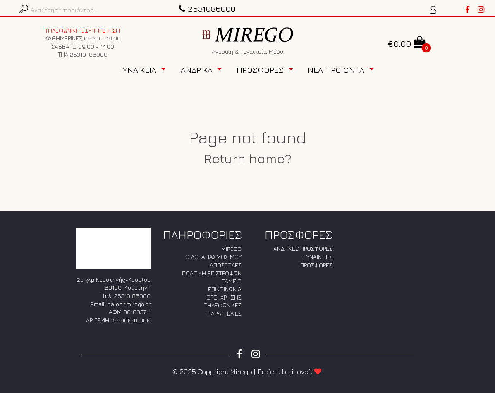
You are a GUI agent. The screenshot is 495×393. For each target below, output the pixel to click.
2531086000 (206, 8)
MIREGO (231, 248)
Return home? (248, 158)
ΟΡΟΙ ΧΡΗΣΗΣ (224, 297)
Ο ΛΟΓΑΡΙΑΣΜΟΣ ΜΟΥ (213, 256)
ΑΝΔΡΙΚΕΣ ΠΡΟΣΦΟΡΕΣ (302, 248)
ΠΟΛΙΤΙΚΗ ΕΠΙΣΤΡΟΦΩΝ (212, 272)
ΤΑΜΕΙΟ (232, 281)
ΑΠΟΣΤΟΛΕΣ (226, 265)
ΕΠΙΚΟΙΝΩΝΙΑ (225, 289)
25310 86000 (132, 295)
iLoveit (307, 371)
